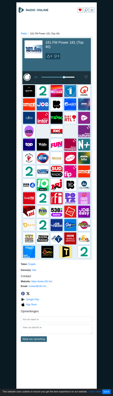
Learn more (95, 391)
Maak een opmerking (34, 339)
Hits (34, 270)
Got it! (106, 391)
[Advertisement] (56, 22)
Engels (32, 264)
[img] (91, 10)
